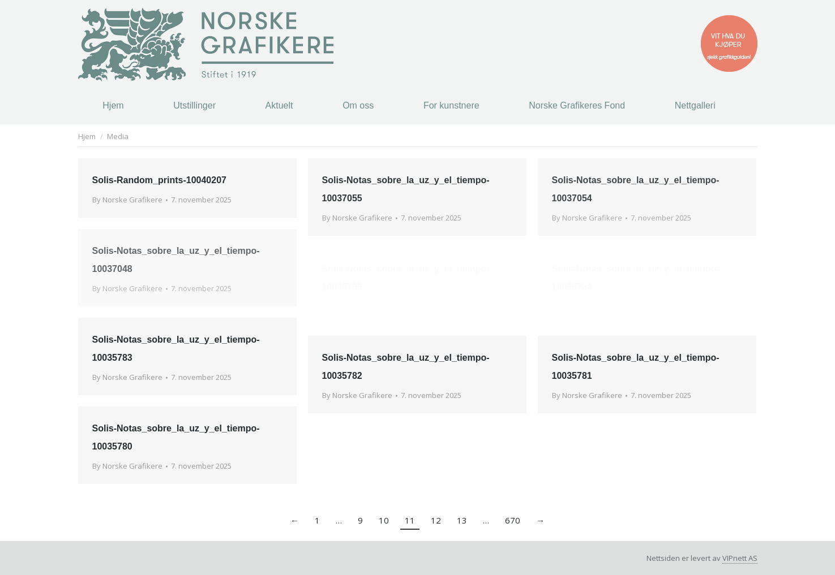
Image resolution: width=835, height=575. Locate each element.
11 (410, 520)
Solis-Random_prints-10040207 (159, 180)
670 (512, 520)
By (127, 199)
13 (462, 520)
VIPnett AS (739, 558)
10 (384, 520)
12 (436, 520)
